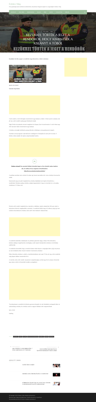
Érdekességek (30, 12)
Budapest (15, 336)
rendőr (46, 336)
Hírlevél (67, 12)
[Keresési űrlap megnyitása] (84, 12)
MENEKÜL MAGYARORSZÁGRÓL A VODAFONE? (35, 373)
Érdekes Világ (15, 4)
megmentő (41, 336)
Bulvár (39, 12)
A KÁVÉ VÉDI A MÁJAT (28, 364)
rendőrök (51, 336)
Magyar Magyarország (33, 336)
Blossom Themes (26, 397)
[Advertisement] (34, 104)
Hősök (20, 336)
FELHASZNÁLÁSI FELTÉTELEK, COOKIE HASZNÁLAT (22, 399)
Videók (51, 12)
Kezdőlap (13, 12)
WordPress (39, 397)
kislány (24, 336)
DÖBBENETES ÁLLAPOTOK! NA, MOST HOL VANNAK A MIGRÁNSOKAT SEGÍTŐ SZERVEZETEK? (36, 383)
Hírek (45, 12)
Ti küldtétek (59, 12)
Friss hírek (21, 12)
